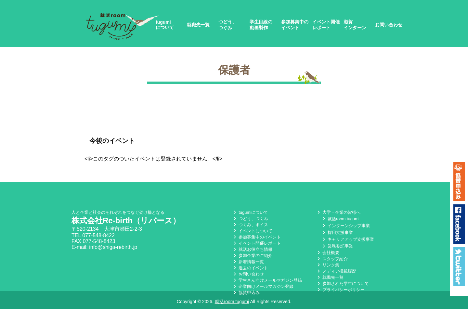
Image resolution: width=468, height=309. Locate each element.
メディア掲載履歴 (336, 271)
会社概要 (327, 252)
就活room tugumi (340, 218)
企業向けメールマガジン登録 (262, 286)
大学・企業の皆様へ (338, 212)
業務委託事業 (337, 246)
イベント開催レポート (326, 24)
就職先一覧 (198, 24)
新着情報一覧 (248, 261)
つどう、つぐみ (227, 24)
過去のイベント (250, 267)
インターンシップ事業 (345, 225)
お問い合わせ (388, 24)
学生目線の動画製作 (261, 24)
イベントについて (252, 230)
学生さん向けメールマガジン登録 (267, 280)
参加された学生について (342, 283)
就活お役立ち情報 (252, 249)
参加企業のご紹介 (252, 255)
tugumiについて (165, 24)
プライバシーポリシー (340, 289)
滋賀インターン (355, 24)
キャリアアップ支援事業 (347, 239)
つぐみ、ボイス (250, 224)
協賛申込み (246, 292)
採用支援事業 (337, 232)
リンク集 (327, 265)
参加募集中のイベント (294, 24)
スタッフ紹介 (332, 258)
